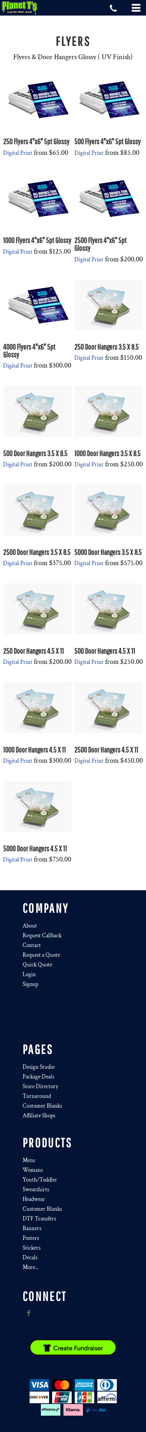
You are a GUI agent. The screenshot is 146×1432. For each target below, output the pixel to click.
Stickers (31, 1248)
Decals (30, 1257)
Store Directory (40, 1086)
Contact (32, 945)
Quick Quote (37, 964)
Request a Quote (41, 955)
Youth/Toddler (40, 1179)
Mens (29, 1160)
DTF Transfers (39, 1218)
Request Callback (42, 935)
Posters (31, 1238)
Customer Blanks (42, 1106)
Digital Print (17, 153)
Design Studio (39, 1067)
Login (29, 974)
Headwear (34, 1199)
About (30, 926)
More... (31, 1267)
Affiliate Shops (39, 1115)
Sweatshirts (36, 1189)
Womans (33, 1170)
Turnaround (37, 1096)
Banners (32, 1228)
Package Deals (38, 1076)
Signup (30, 984)
